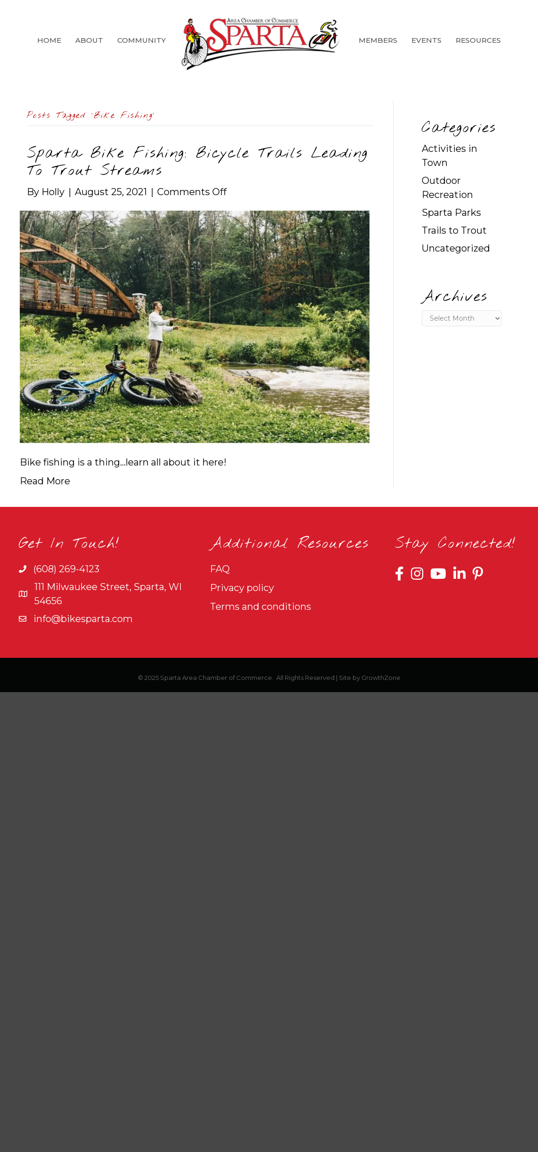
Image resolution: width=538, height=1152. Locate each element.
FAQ (220, 569)
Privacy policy (242, 587)
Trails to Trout (454, 230)
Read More (45, 481)
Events (426, 40)
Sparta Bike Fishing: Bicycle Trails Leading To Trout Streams (197, 162)
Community (141, 40)
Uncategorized (456, 248)
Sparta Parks (451, 212)
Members (378, 40)
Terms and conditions (260, 606)
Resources (478, 40)
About (89, 40)
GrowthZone (381, 677)
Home (49, 40)
